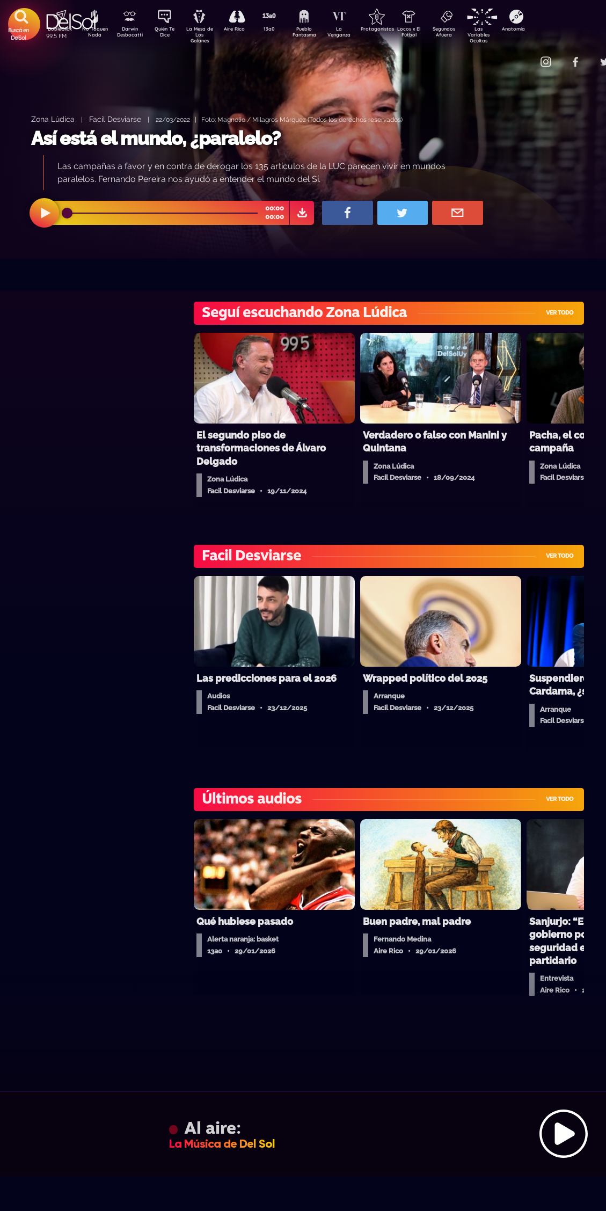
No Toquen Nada (93, 33)
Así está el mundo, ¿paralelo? (155, 138)
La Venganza (357, 33)
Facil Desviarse (115, 118)
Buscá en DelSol (18, 33)
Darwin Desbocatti (131, 33)
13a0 (281, 30)
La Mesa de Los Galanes (206, 34)
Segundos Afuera (469, 33)
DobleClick (55, 30)
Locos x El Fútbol (432, 33)
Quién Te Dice (169, 33)
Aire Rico (243, 30)
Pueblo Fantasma (318, 33)
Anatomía (544, 30)
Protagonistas (394, 30)
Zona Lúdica (53, 118)
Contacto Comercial (523, 55)
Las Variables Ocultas (507, 34)
